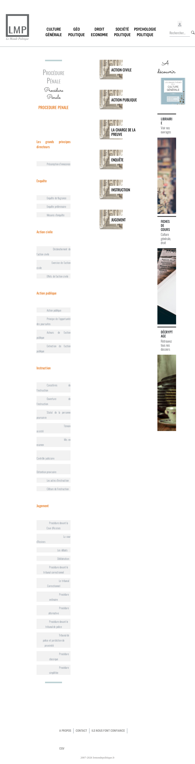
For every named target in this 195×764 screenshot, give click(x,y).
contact (81, 731)
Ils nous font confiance (108, 731)
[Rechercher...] (180, 33)
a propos (65, 731)
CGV (61, 749)
